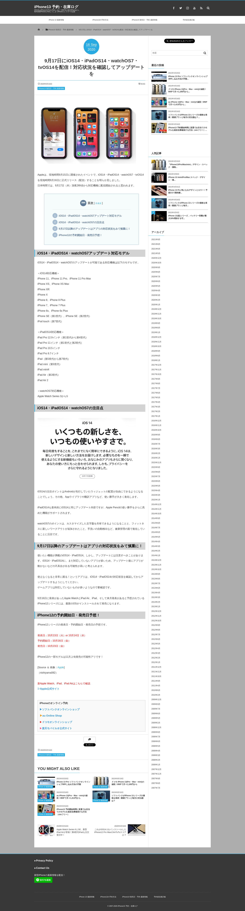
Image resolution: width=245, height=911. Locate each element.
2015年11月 (156, 462)
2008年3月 (155, 755)
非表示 (98, 203)
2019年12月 (156, 309)
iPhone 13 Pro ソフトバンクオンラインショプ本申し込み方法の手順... (188, 77)
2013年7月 (155, 583)
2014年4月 (155, 541)
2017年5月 (155, 397)
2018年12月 (156, 337)
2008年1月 (155, 765)
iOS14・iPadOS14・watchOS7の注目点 (81, 222)
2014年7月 (155, 528)
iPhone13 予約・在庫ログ (56, 7)
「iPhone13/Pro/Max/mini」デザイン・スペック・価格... (188, 165)
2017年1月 (155, 416)
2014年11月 (156, 509)
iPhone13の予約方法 (100, 20)
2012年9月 (155, 625)
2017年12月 (156, 365)
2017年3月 (155, 407)
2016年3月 (155, 449)
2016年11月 (156, 425)
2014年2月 (155, 551)
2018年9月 (155, 351)
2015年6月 (155, 481)
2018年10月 (156, 346)
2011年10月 (156, 676)
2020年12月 (156, 258)
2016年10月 (156, 430)
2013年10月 (156, 569)
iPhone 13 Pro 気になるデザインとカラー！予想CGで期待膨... (188, 191)
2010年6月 (155, 690)
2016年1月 (155, 458)
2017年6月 (155, 393)
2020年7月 (155, 277)
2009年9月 (155, 704)
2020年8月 (155, 272)
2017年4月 (155, 402)
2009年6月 (155, 713)
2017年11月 (156, 369)
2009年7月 (155, 709)
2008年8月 (155, 732)
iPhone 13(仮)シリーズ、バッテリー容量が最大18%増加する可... (187, 217)
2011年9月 (155, 681)
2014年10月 (156, 514)
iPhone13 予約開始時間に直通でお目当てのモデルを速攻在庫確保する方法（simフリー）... (187, 129)
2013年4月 (155, 593)
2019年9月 (155, 323)
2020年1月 (155, 305)
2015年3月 (155, 495)
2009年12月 (156, 699)
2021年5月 (155, 253)
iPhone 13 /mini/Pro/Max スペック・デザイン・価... (186, 178)
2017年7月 (155, 388)
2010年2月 (155, 695)
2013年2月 (155, 602)
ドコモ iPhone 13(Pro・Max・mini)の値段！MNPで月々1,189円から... (187, 90)
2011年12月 (156, 667)
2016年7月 (155, 444)
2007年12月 (156, 769)
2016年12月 (156, 421)
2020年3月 (155, 295)
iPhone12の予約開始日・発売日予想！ (80, 235)
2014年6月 (155, 532)
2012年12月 (156, 611)
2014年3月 (155, 546)
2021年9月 (155, 239)
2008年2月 (155, 760)
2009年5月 (155, 718)
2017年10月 (156, 374)
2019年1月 (155, 332)
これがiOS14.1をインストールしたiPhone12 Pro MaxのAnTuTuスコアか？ (110, 832)
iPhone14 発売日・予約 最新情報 (144, 20)
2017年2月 (155, 411)
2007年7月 (155, 788)
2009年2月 (155, 723)
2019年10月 (156, 318)
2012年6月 (155, 639)
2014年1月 (155, 555)
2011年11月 (156, 672)
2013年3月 (155, 597)
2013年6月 (155, 588)
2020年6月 (155, 281)
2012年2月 (155, 658)
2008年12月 (156, 727)
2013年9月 (155, 574)
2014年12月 (156, 504)
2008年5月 (155, 746)
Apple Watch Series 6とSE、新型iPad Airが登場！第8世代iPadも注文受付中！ (73, 832)
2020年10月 (156, 263)
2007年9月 (155, 778)
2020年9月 (155, 267)
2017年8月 (155, 383)
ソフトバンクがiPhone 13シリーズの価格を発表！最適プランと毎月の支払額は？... (187, 116)
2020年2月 (155, 300)
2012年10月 (156, 621)
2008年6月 (155, 741)
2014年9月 (155, 518)
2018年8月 (155, 356)
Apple (61, 667)
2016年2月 (155, 453)
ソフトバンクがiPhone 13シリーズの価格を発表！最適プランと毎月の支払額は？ (128, 798)
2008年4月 (155, 751)
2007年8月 (155, 783)
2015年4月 (155, 490)
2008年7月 (155, 737)
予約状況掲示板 (189, 20)
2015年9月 (155, 467)
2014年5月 (155, 537)
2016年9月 (155, 435)
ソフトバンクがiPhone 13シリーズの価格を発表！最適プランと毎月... (187, 204)
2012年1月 (155, 662)
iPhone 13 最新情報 (56, 20)
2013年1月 (155, 606)
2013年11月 (156, 565)
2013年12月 (156, 560)
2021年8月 (155, 244)
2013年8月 (155, 579)
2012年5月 (155, 644)
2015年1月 (155, 500)
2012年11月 (156, 616)
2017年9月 (155, 379)
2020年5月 (155, 286)
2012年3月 (155, 653)
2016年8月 (155, 439)
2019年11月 (156, 314)
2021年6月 (155, 249)
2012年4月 (155, 648)
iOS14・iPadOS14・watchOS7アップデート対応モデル (90, 215)
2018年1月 (155, 360)
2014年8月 (155, 523)
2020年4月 (155, 290)
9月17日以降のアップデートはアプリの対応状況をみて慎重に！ (94, 228)
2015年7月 (155, 476)
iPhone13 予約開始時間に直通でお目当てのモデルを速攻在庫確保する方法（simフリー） (73, 812)
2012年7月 (155, 634)
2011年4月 (155, 685)
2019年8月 (155, 328)
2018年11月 (156, 342)
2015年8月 (155, 472)
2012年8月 (155, 630)
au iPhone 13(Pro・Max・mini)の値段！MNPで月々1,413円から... (187, 103)
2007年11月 (156, 774)
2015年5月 (155, 486)
